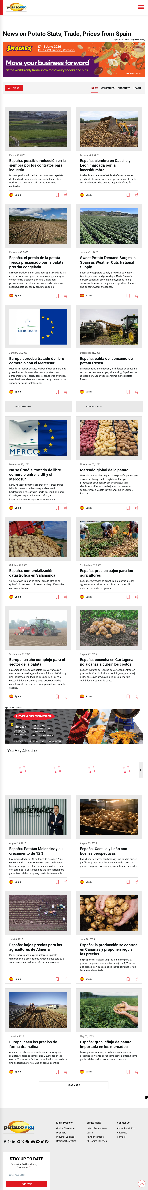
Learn (90, 1132)
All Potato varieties (97, 1141)
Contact (121, 1137)
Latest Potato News (97, 1128)
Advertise (122, 1132)
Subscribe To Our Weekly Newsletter (24, 1166)
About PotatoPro (126, 1128)
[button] (141, 770)
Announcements (95, 1137)
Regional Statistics (66, 1141)
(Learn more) (139, 39)
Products (61, 1132)
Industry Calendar (65, 1137)
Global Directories (66, 1128)
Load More (74, 1085)
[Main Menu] (142, 7)
